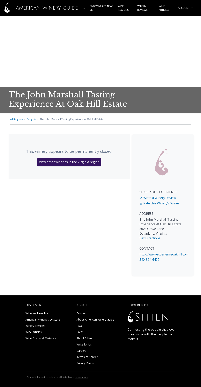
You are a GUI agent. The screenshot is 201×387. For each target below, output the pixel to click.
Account (185, 8)
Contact (81, 313)
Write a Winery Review (157, 198)
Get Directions (149, 238)
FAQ (79, 326)
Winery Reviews (142, 8)
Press (80, 332)
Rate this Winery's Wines (159, 203)
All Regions (16, 119)
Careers (81, 351)
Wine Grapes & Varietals (41, 338)
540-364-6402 (149, 259)
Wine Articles (164, 8)
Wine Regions (123, 8)
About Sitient (85, 338)
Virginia (31, 119)
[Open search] (84, 8)
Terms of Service (87, 357)
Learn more (81, 377)
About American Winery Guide (95, 319)
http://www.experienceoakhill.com (164, 254)
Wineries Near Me (37, 313)
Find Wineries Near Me (101, 8)
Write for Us (84, 344)
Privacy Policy (85, 363)
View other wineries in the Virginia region (69, 162)
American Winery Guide (39, 8)
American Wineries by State (43, 319)
